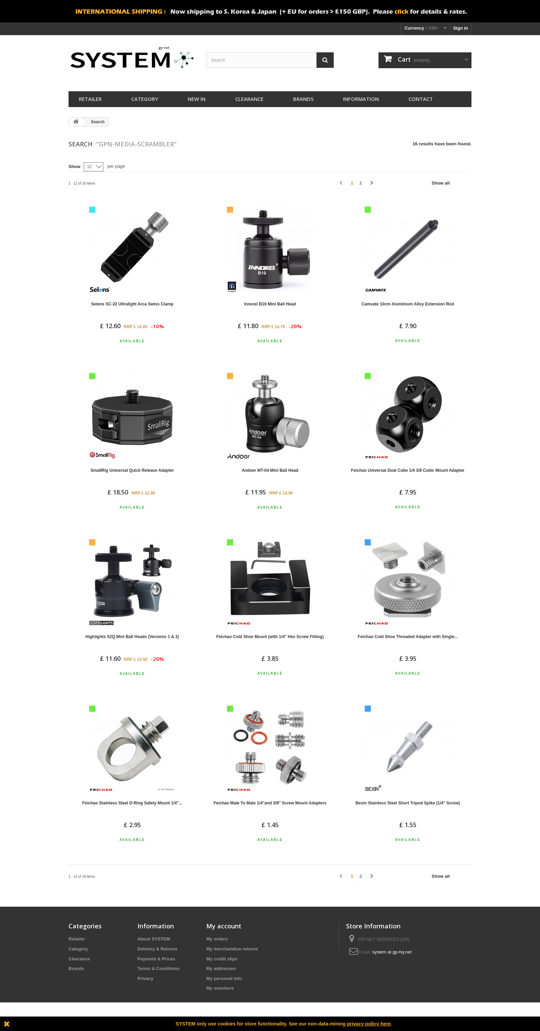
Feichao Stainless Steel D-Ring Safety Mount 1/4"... (132, 803)
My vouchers (219, 988)
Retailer (90, 98)
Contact (420, 98)
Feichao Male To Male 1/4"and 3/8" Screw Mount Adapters (270, 803)
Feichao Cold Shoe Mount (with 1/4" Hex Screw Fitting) (270, 636)
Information (361, 98)
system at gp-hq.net (392, 952)
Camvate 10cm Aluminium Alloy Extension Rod (408, 304)
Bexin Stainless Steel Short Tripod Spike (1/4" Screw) (407, 803)
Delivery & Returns (157, 948)
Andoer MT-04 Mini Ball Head (270, 470)
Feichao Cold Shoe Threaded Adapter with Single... (408, 636)
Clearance (249, 98)
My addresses (221, 968)
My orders (217, 938)
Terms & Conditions (158, 968)
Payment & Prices (156, 958)
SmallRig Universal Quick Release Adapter (132, 470)
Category (144, 98)
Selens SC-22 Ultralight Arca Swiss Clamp (132, 304)
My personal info (224, 978)
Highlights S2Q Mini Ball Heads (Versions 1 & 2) (132, 636)
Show (75, 166)
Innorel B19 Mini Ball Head (270, 304)
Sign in (460, 28)
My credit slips (221, 958)
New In (197, 98)
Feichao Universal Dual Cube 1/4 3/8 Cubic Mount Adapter (408, 470)
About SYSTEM (153, 938)
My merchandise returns (232, 948)
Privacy (145, 978)
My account (223, 926)
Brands (303, 98)
